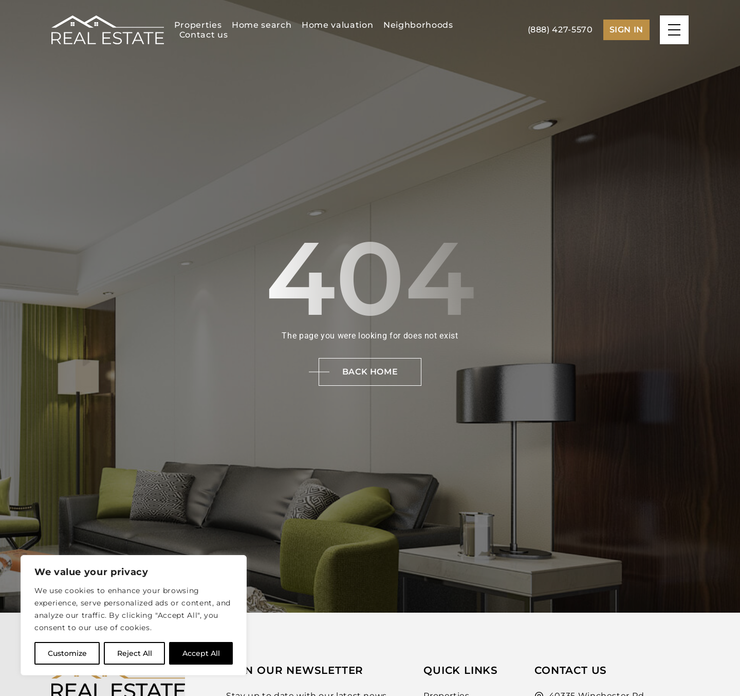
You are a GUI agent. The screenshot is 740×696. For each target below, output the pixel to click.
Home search (261, 25)
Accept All (201, 653)
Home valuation (337, 25)
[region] (134, 615)
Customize (67, 653)
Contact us (203, 35)
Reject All (134, 653)
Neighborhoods (418, 25)
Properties (197, 25)
